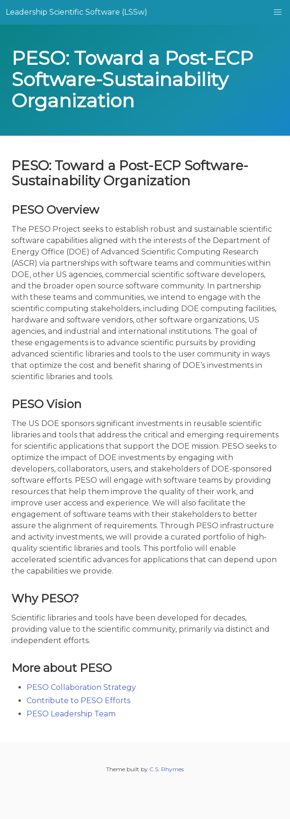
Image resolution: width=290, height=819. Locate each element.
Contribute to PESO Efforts (78, 700)
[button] (277, 12)
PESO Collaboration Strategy (81, 687)
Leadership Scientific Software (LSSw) (76, 12)
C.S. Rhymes (166, 769)
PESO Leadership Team (71, 713)
